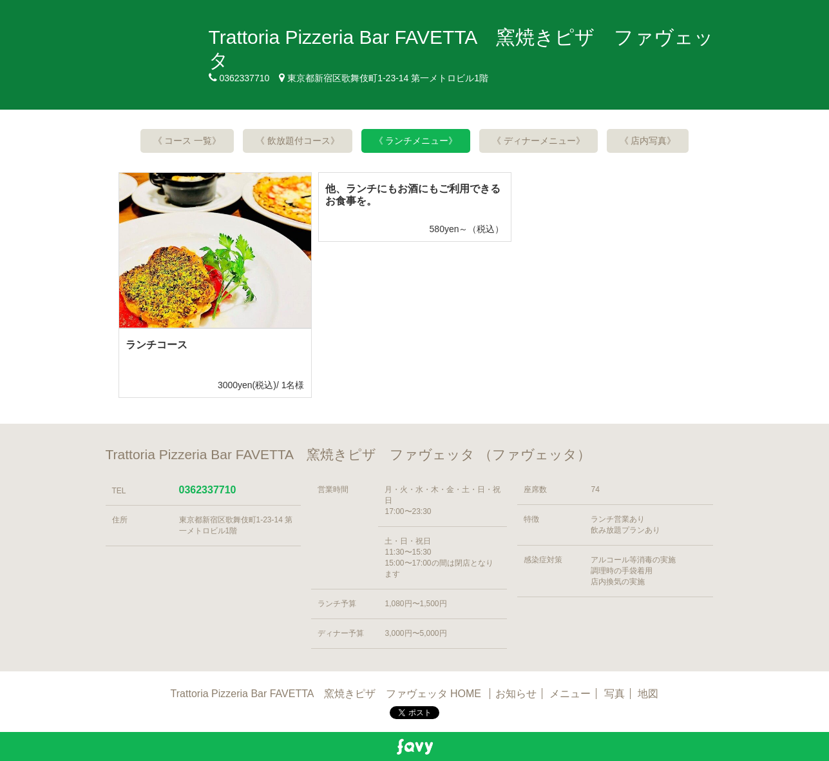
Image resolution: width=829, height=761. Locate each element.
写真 (614, 693)
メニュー (570, 693)
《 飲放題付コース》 (297, 140)
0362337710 (207, 489)
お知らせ (516, 693)
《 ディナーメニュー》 (538, 140)
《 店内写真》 (648, 140)
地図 (648, 693)
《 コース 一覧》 (187, 140)
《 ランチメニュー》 (416, 140)
